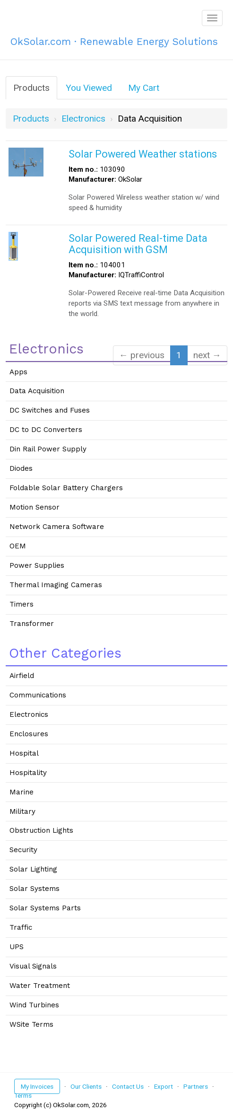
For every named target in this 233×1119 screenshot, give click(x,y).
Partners (195, 1086)
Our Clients (86, 1086)
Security (23, 850)
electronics (83, 118)
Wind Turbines (34, 1005)
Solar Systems (34, 888)
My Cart (143, 87)
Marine (21, 792)
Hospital (24, 753)
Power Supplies (36, 565)
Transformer (31, 623)
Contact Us (128, 1086)
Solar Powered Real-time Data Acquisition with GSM (138, 244)
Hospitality (28, 772)
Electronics (28, 714)
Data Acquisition (36, 391)
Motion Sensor (34, 507)
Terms (23, 1095)
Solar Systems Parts (45, 908)
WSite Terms (31, 1024)
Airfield (21, 675)
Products (31, 87)
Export (163, 1086)
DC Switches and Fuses (49, 410)
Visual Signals (33, 966)
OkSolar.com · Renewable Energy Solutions (114, 41)
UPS (16, 947)
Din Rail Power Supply (47, 449)
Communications (37, 695)
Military (22, 811)
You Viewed (89, 87)
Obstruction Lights (41, 830)
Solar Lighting (33, 869)
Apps (18, 372)
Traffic (20, 927)
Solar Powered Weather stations (143, 154)
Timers (21, 604)
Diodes (21, 468)
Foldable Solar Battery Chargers (66, 488)
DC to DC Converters (45, 429)
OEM (17, 546)
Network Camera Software (56, 526)
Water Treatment (39, 985)
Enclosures (28, 734)
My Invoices (37, 1086)
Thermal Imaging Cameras (55, 585)
